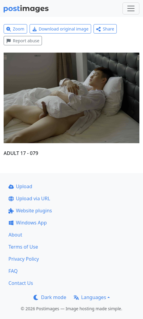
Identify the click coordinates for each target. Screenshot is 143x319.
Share (105, 29)
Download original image (60, 29)
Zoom (15, 29)
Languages (90, 297)
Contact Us (20, 283)
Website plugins (30, 210)
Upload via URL (29, 198)
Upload (20, 186)
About (15, 234)
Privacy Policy (23, 259)
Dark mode (49, 297)
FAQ (12, 271)
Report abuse (22, 41)
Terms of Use (23, 246)
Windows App (27, 222)
